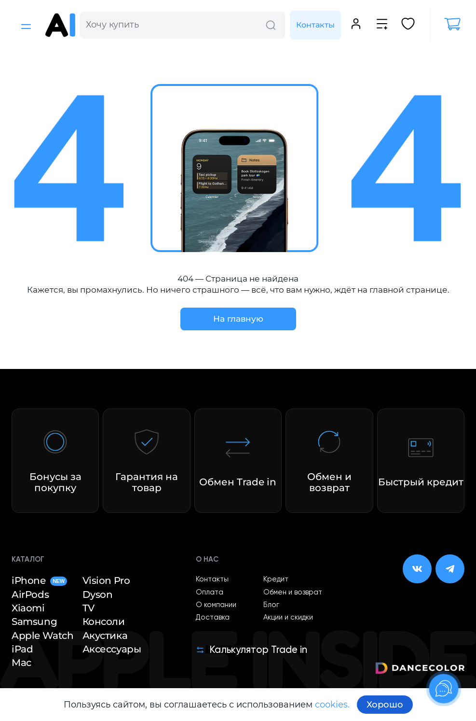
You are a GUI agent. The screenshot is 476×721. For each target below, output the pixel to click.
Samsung (34, 621)
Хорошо (385, 704)
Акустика (105, 635)
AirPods (30, 594)
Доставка (213, 617)
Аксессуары (111, 649)
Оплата (209, 592)
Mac (21, 662)
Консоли (103, 621)
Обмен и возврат (292, 592)
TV (88, 608)
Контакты (315, 24)
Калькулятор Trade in (251, 650)
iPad (22, 649)
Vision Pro (106, 580)
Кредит (275, 579)
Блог (271, 605)
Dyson (97, 594)
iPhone (39, 580)
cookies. (332, 704)
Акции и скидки (288, 617)
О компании (216, 605)
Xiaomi (28, 608)
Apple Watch (43, 635)
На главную (238, 319)
